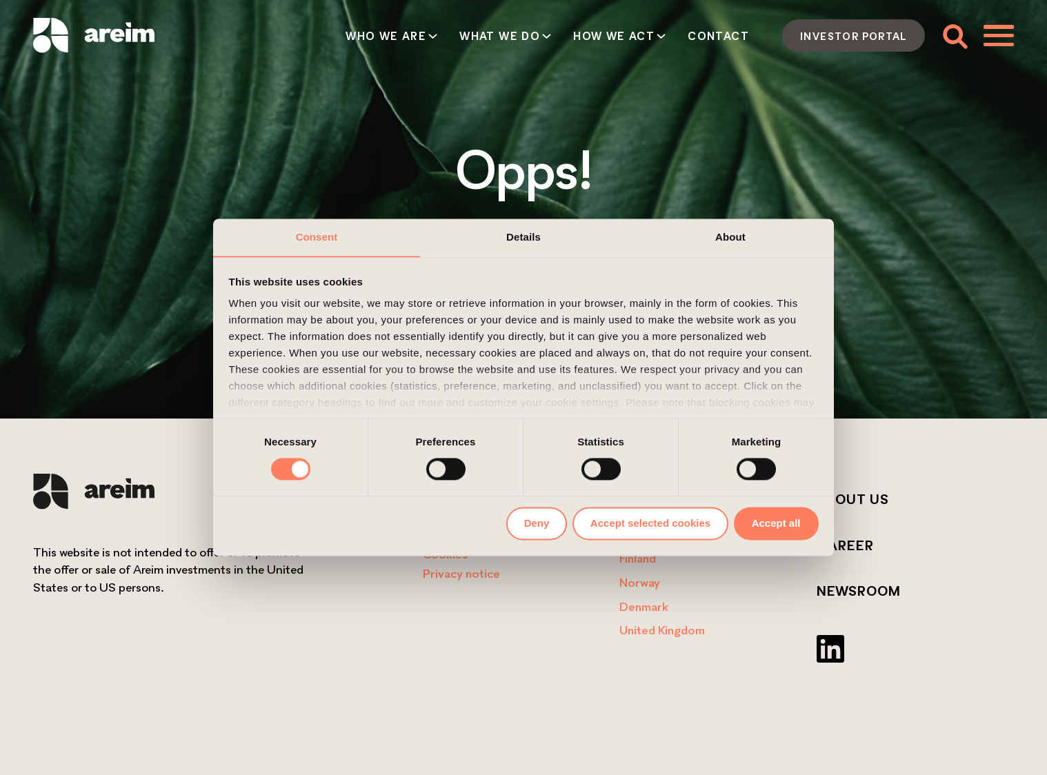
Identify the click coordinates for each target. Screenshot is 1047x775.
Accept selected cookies (650, 523)
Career (845, 545)
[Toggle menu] (999, 35)
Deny (537, 523)
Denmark (643, 606)
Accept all (776, 523)
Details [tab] (523, 237)
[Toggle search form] (954, 35)
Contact (718, 36)
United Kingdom (662, 630)
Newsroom (859, 591)
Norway (639, 582)
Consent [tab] (317, 237)
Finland (637, 558)
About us (853, 499)
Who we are (386, 36)
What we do (499, 36)
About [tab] (730, 237)
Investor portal (853, 36)
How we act (614, 36)
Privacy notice (461, 573)
